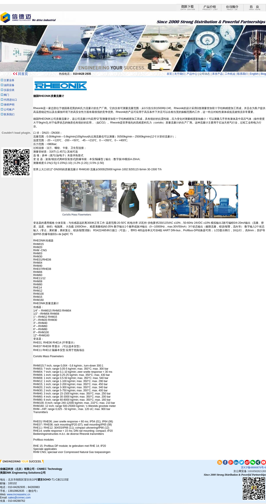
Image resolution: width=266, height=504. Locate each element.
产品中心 (192, 73)
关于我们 (179, 73)
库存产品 (217, 73)
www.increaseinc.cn (18, 494)
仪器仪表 (8, 90)
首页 (169, 73)
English (254, 73)
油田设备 (9, 85)
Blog (263, 73)
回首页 (23, 74)
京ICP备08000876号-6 (253, 467)
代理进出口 (10, 99)
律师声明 (9, 104)
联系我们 (242, 73)
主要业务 (9, 80)
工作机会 (230, 73)
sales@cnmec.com (19, 497)
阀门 (6, 94)
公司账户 (9, 109)
